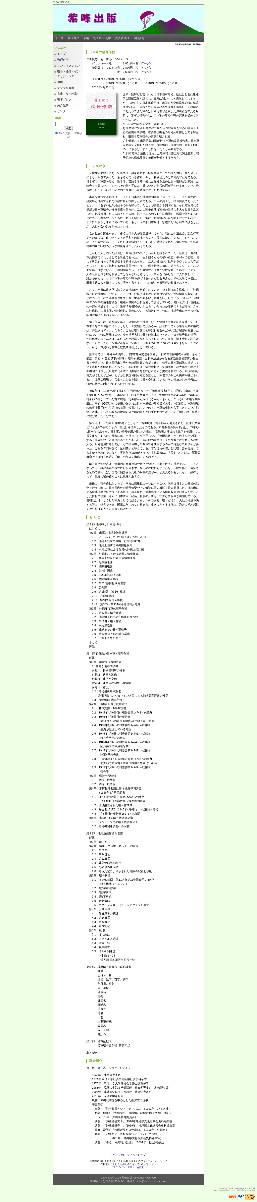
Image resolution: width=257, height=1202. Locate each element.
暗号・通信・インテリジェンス (68, 74)
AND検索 (64, 133)
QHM (252, 1191)
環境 (60, 82)
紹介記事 (62, 105)
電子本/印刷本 (102, 38)
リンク (61, 111)
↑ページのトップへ (123, 1154)
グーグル (146, 63)
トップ (59, 38)
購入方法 (73, 38)
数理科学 (62, 59)
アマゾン (146, 67)
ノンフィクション (68, 65)
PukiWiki (226, 1191)
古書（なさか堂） (68, 93)
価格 (86, 38)
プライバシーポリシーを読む (128, 1167)
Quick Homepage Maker (239, 1188)
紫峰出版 (127, 1177)
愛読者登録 (122, 38)
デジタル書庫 (65, 88)
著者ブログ (64, 99)
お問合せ (139, 38)
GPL (247, 1191)
